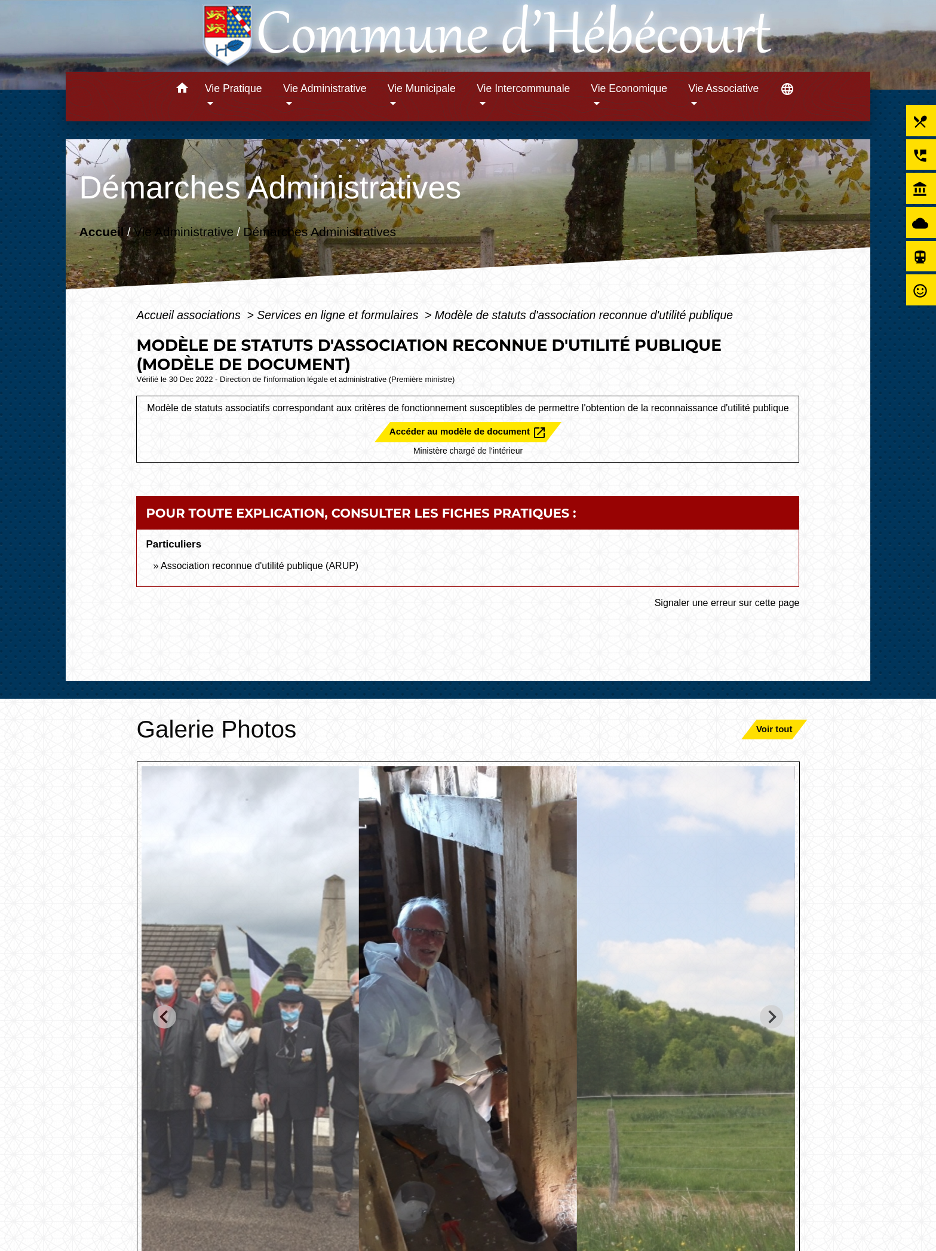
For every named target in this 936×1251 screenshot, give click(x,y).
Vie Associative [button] (723, 88)
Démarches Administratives (319, 231)
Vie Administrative (184, 231)
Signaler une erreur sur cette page (727, 603)
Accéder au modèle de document (468, 433)
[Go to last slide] (164, 1017)
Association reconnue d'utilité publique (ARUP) (259, 566)
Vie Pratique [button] (233, 88)
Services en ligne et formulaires (339, 315)
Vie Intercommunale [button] (523, 88)
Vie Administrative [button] (325, 88)
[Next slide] (771, 1017)
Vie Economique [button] (629, 88)
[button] (182, 90)
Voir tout (774, 729)
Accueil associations (190, 315)
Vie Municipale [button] (422, 88)
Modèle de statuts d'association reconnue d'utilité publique (584, 315)
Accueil (101, 231)
